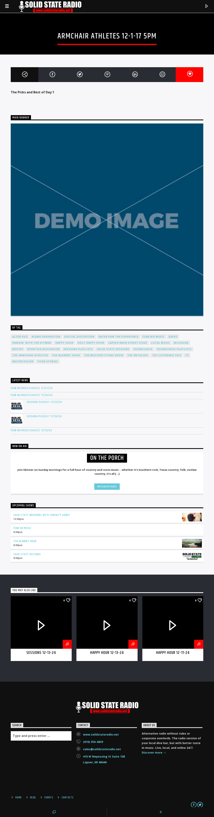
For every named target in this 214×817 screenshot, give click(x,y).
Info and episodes (107, 487)
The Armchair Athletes (30, 355)
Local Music (160, 342)
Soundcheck (143, 349)
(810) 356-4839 (93, 742)
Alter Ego (20, 336)
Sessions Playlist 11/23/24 (44, 402)
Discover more (154, 753)
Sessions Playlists (78, 349)
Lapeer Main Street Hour (127, 342)
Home (18, 797)
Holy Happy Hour (91, 342)
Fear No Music (154, 336)
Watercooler (22, 361)
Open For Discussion (43, 349)
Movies (17, 349)
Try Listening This (166, 355)
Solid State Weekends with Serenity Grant (41, 515)
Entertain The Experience (118, 336)
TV (187, 355)
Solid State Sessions (113, 349)
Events (48, 797)
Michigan (181, 342)
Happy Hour (64, 342)
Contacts (68, 797)
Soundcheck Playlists (174, 349)
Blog (33, 797)
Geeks (173, 336)
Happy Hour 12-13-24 (107, 653)
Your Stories (47, 361)
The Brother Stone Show (103, 355)
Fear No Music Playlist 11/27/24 (31, 388)
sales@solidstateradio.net (102, 749)
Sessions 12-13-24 (41, 653)
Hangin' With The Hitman (31, 342)
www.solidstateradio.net (101, 734)
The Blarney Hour (66, 355)
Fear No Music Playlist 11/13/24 (31, 430)
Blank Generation (46, 336)
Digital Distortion (79, 336)
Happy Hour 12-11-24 (173, 653)
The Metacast (137, 355)
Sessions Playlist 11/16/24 (44, 416)
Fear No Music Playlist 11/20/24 (31, 395)
